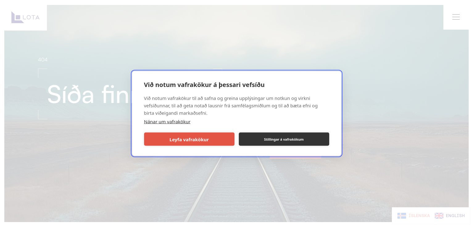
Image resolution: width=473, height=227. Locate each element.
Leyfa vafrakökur (189, 139)
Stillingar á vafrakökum (284, 139)
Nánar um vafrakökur (167, 121)
